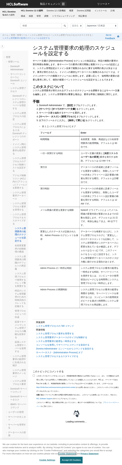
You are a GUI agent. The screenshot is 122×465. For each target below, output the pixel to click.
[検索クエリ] (44, 25)
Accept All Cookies (71, 460)
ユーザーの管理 (16, 412)
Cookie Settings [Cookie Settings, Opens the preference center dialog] (47, 460)
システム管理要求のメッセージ (19, 373)
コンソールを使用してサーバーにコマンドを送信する (62, 345)
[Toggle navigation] (63, 4)
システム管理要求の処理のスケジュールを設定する (26, 38)
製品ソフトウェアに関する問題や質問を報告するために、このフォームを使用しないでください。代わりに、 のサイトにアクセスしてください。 (77, 397)
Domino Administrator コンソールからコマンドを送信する (65, 348)
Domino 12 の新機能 (56, 10)
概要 (71, 10)
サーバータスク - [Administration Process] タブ (59, 352)
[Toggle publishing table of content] (2, 46)
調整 (46, 16)
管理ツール (22, 35)
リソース (102, 4)
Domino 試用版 (84, 10)
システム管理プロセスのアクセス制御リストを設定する (19, 164)
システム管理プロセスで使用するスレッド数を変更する (20, 279)
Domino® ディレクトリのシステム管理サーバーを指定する (20, 102)
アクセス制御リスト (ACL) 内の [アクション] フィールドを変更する (20, 181)
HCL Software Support (44, 399)
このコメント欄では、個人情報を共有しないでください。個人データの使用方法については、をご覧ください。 (77, 404)
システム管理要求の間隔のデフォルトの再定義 (20, 262)
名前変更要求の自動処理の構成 (20, 248)
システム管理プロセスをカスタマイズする (72, 35)
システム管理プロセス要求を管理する (19, 206)
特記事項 (82, 16)
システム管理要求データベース (19, 195)
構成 (23, 16)
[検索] (65, 25)
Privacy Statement (89, 453)
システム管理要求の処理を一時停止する (56, 341)
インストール (101, 10)
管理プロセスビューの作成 (20, 314)
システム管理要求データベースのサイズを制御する (61, 337)
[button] (4, 57)
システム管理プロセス (40, 35)
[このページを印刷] (118, 36)
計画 (113, 10)
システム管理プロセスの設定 (19, 116)
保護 (31, 16)
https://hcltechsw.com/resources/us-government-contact (56, 387)
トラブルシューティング (63, 16)
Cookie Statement (67, 453)
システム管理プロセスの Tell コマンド (55, 326)
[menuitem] (32, 10)
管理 (39, 16)
